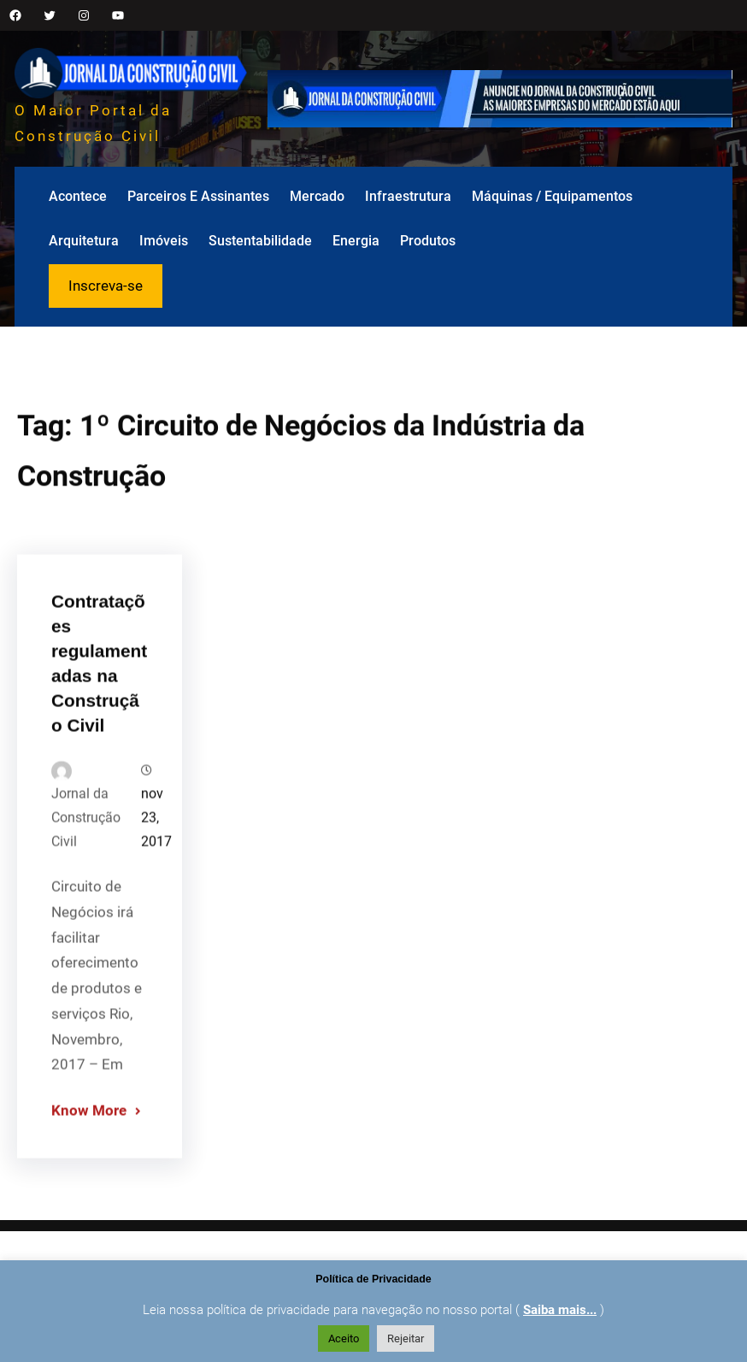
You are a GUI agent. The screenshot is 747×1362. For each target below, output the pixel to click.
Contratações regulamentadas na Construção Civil (99, 689)
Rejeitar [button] (405, 1338)
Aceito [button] (343, 1338)
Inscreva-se (105, 285)
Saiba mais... (560, 1310)
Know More (88, 1137)
